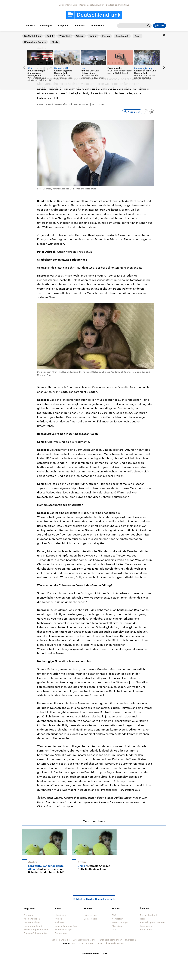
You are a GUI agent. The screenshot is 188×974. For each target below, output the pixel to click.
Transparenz (146, 926)
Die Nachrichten (32, 922)
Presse (143, 918)
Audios (58, 918)
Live (159, 25)
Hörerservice (90, 915)
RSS (114, 929)
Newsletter (117, 918)
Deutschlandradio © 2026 (94, 953)
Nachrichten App (63, 929)
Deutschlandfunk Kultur (91, 4)
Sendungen (46, 25)
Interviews (39, 35)
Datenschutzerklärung (84, 939)
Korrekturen (146, 929)
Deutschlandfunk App (66, 926)
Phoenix (90, 943)
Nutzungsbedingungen (110, 939)
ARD (74, 943)
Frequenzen (61, 933)
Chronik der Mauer (114, 943)
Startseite (27, 35)
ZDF (81, 943)
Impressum (130, 939)
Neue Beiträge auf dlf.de (36, 929)
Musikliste (117, 926)
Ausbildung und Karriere (152, 922)
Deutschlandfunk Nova (117, 4)
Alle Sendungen (32, 918)
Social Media (90, 918)
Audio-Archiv (97, 25)
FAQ (114, 915)
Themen (28, 25)
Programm (63, 25)
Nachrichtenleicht (33, 926)
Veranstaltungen (120, 922)
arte (100, 943)
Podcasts (79, 25)
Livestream (60, 915)
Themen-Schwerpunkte (35, 933)
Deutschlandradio (68, 4)
